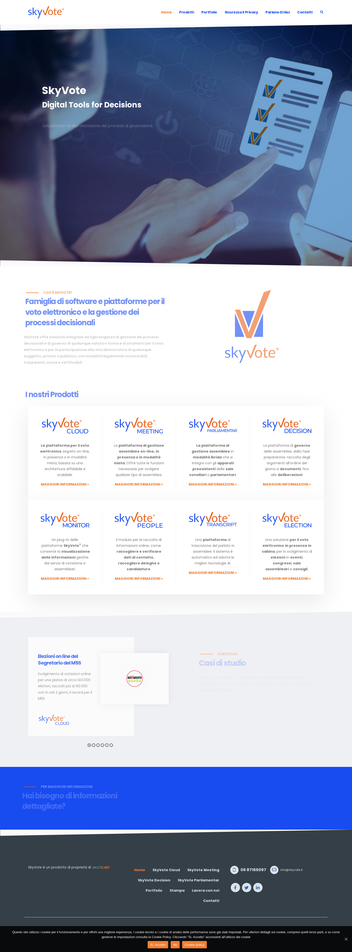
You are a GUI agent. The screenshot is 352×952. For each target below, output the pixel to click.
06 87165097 (253, 870)
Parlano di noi (277, 12)
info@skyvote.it (291, 870)
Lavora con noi (205, 890)
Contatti (304, 12)
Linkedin (258, 887)
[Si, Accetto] (345, 939)
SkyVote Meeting (203, 869)
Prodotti (186, 12)
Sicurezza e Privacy (241, 12)
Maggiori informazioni (65, 484)
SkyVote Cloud (166, 869)
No (175, 945)
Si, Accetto (158, 945)
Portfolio (209, 12)
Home (166, 12)
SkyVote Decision (154, 880)
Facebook (235, 887)
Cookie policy (194, 945)
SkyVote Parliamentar (198, 880)
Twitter (246, 887)
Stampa (177, 890)
